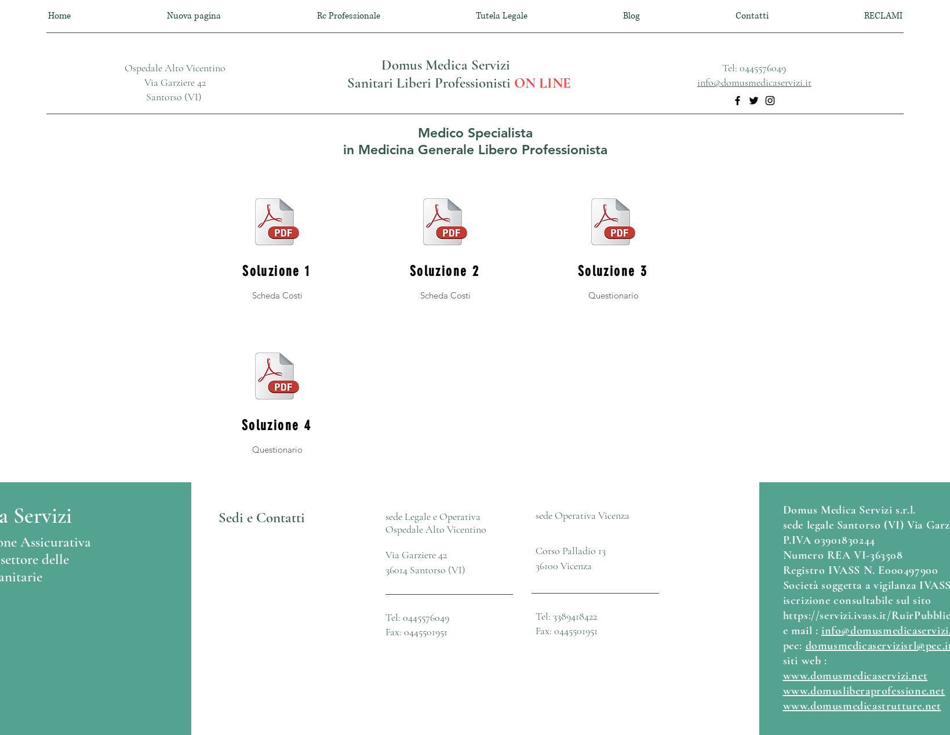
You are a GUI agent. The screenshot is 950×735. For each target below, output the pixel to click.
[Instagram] (770, 100)
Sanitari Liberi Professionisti (430, 83)
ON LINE (542, 83)
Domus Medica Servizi (445, 65)
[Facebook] (737, 100)
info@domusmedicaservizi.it (754, 82)
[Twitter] (754, 100)
